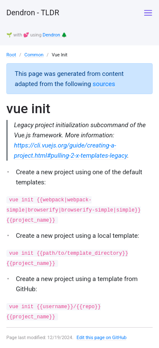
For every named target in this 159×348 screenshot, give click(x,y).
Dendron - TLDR (32, 12)
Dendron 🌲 (55, 35)
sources (103, 84)
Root (11, 55)
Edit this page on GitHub (102, 337)
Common (33, 55)
